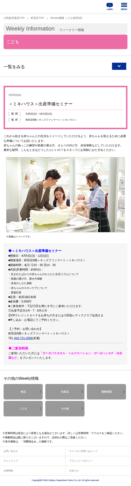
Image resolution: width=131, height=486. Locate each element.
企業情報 (8, 470)
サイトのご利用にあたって (83, 451)
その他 (65, 408)
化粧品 (65, 391)
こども (23, 408)
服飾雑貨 (106, 391)
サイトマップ (11, 461)
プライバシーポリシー (81, 461)
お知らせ (74, 470)
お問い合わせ (11, 451)
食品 (23, 391)
